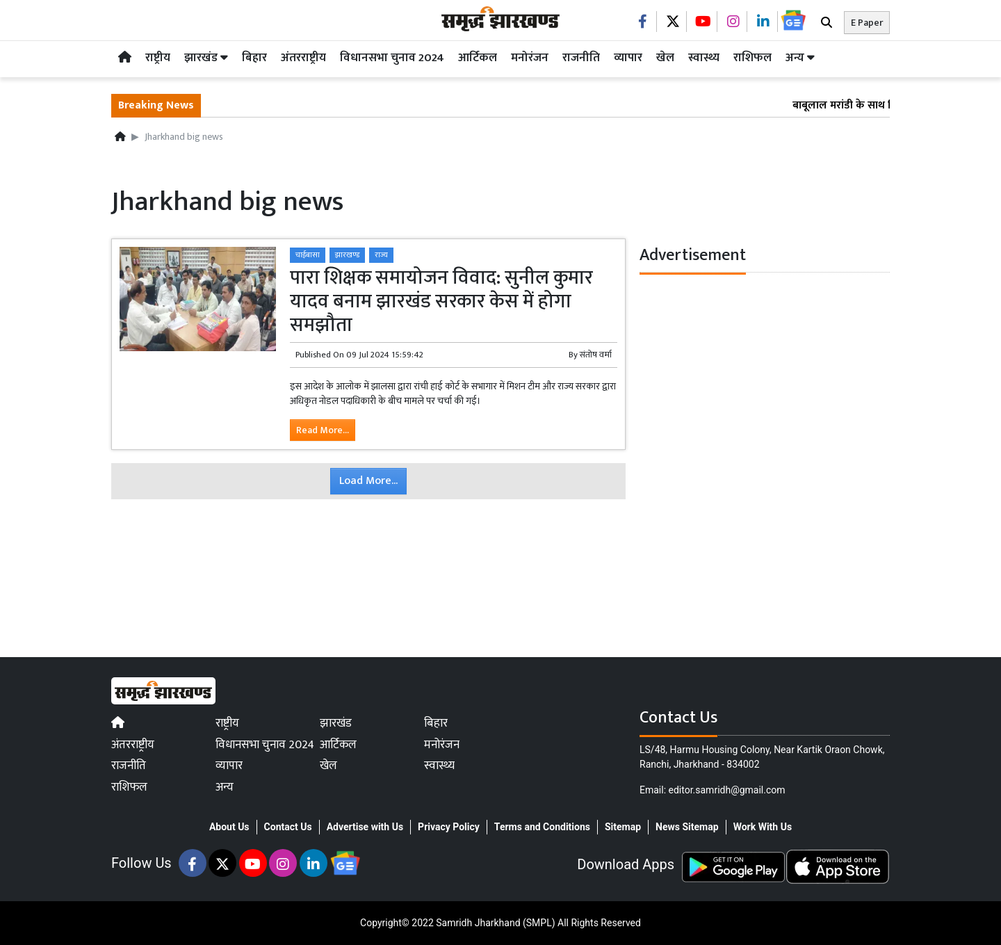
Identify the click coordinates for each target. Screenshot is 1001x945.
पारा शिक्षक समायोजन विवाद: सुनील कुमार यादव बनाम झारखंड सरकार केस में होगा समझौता (441, 301)
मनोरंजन (529, 57)
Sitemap (623, 826)
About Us (229, 826)
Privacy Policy (449, 826)
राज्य (381, 254)
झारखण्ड (347, 254)
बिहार (254, 57)
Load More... (368, 480)
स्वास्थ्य (703, 57)
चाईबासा (307, 254)
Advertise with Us (365, 826)
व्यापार (628, 57)
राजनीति (581, 57)
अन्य (800, 57)
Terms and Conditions (542, 826)
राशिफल (752, 57)
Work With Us (762, 826)
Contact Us (288, 826)
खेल (665, 57)
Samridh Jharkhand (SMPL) (495, 922)
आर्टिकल (477, 57)
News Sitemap (687, 826)
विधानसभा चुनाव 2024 (392, 57)
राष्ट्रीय (157, 57)
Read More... (322, 430)
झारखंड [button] (206, 57)
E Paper (867, 23)
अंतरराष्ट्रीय (303, 57)
